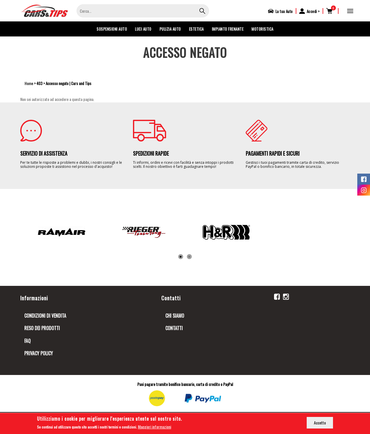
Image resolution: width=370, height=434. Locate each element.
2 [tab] (189, 257)
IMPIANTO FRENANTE (228, 29)
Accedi (312, 11)
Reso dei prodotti (42, 328)
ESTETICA (196, 29)
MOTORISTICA (262, 29)
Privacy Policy (38, 353)
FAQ (27, 340)
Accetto (320, 423)
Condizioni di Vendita (45, 315)
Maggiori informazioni (154, 427)
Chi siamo (174, 315)
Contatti (174, 328)
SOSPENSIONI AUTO (112, 29)
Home (29, 83)
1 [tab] (181, 257)
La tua (284, 11)
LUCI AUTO (143, 29)
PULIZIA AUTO (170, 29)
